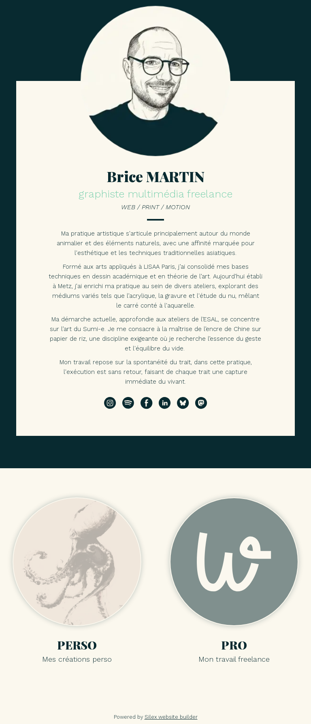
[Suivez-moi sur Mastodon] (201, 403)
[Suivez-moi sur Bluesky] (183, 403)
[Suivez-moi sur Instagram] (110, 403)
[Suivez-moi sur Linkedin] (165, 403)
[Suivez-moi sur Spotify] (128, 403)
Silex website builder (171, 717)
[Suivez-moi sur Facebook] (147, 403)
